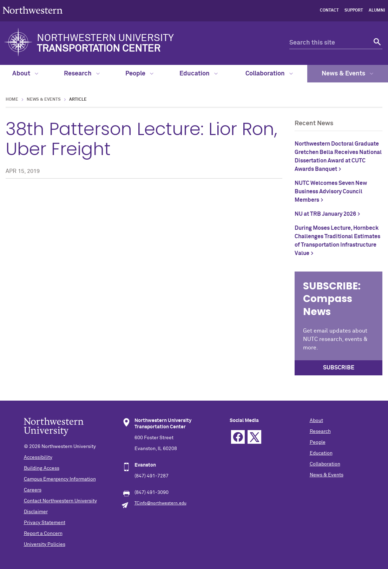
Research (82, 74)
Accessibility (38, 457)
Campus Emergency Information (60, 479)
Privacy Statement (44, 522)
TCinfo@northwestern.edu (160, 503)
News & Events (347, 74)
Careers (32, 490)
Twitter (254, 437)
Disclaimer (36, 511)
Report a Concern (43, 533)
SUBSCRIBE (338, 367)
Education (198, 74)
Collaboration (269, 74)
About (25, 74)
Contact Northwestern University (60, 500)
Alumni (377, 10)
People (139, 74)
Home (12, 100)
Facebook (238, 437)
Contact (329, 10)
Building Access (41, 468)
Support (353, 10)
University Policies (44, 544)
